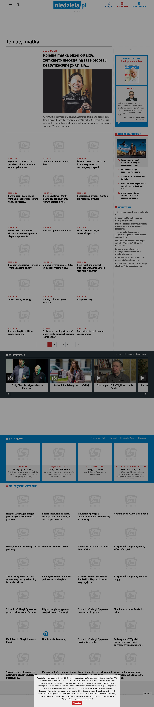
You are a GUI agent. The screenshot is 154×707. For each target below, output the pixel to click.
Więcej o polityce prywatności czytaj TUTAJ (77, 698)
